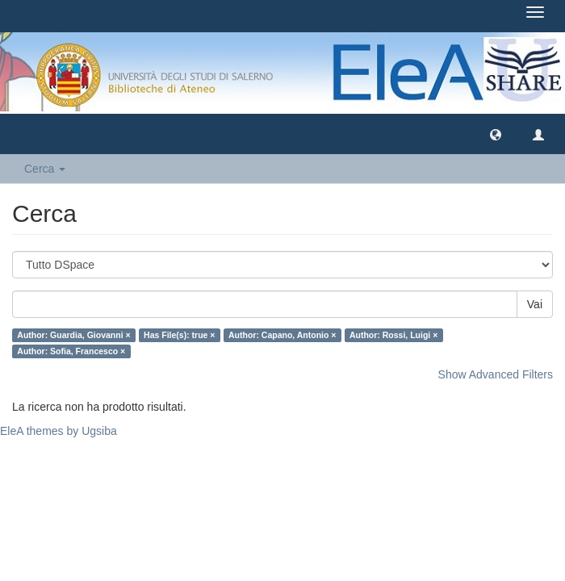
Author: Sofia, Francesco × (71, 351)
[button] (495, 134)
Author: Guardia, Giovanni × (73, 335)
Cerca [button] (44, 168)
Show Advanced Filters (495, 374)
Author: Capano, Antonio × (282, 335)
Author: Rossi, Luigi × (393, 335)
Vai (534, 304)
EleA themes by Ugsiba (58, 430)
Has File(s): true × (179, 335)
